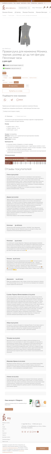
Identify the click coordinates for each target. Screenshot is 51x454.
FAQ (14, 3)
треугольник (25, 77)
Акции (18, 3)
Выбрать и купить (7, 3)
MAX (32, 1)
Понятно (42, 448)
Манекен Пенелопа (28, 12)
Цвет (3, 80)
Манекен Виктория (41, 12)
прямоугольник (33, 77)
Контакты (23, 3)
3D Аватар (18, 12)
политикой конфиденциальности (10, 447)
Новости (40, 3)
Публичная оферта (6, 439)
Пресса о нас (5, 441)
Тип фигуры (5, 75)
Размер (4, 71)
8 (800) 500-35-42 (37, 423)
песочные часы (16, 77)
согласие (4, 449)
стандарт (5, 77)
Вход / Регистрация (37, 7)
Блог (29, 3)
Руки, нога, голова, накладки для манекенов (26, 15)
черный (16, 82)
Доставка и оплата (6, 437)
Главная (4, 15)
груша (10, 77)
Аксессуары (11, 15)
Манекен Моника (7, 12)
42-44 (4, 73)
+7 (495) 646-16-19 (26, 423)
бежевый (5, 82)
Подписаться (9, 409)
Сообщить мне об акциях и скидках (11, 111)
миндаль (11, 82)
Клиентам (34, 3)
